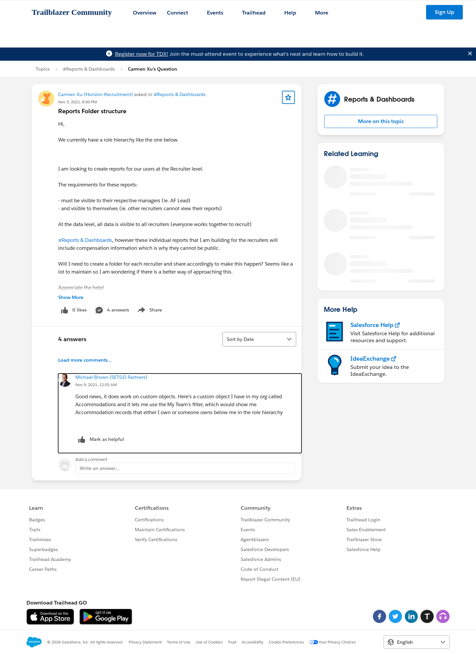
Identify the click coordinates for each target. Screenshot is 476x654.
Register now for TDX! (141, 53)
